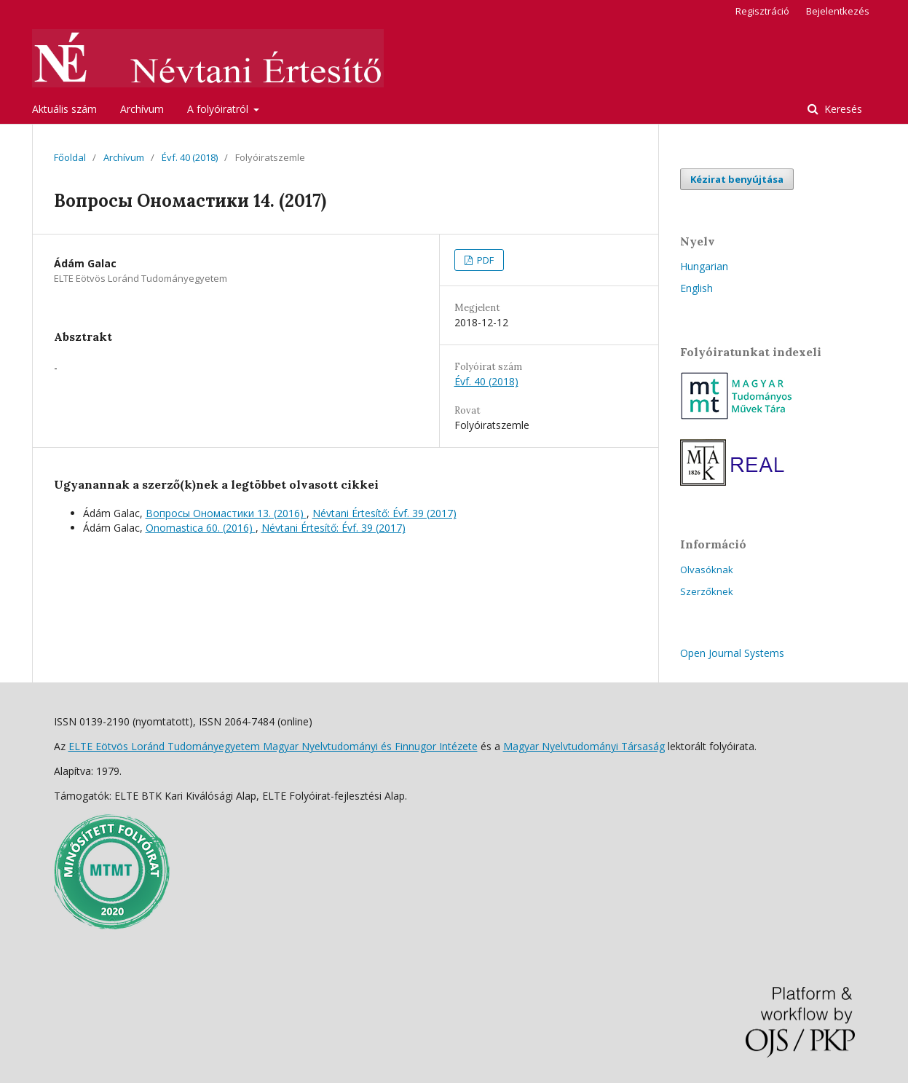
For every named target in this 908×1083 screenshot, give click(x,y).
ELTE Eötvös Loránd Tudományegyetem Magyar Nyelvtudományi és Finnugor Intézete (273, 746)
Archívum (142, 109)
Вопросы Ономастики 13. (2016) (226, 513)
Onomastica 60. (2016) (201, 528)
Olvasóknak (706, 569)
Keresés (841, 109)
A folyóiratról (219, 109)
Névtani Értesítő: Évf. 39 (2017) (384, 513)
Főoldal (70, 157)
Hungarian (704, 266)
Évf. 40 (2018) (190, 157)
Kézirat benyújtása (736, 179)
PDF (484, 260)
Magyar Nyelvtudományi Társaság (584, 746)
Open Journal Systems (732, 653)
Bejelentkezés (837, 10)
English (696, 288)
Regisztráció (762, 10)
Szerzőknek (706, 591)
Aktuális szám (64, 109)
